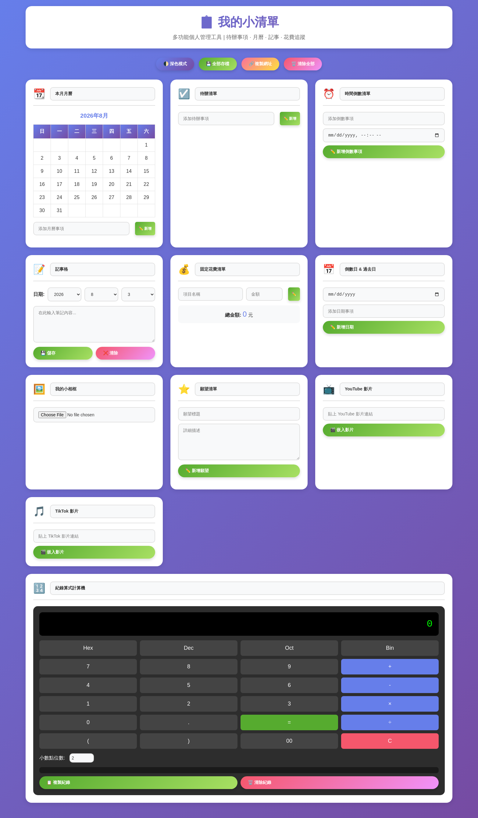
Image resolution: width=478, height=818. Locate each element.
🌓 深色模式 (175, 63)
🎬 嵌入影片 (342, 429)
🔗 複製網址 (260, 63)
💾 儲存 (48, 352)
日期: (39, 294)
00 (289, 741)
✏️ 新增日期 (342, 327)
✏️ (294, 294)
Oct (289, 648)
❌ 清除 (110, 352)
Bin (390, 648)
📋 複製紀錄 (58, 782)
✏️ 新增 (145, 228)
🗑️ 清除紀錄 (259, 782)
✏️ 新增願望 (197, 470)
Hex (88, 648)
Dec (189, 648)
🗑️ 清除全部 (303, 63)
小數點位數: (52, 757)
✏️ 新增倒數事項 (346, 152)
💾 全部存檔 (218, 63)
